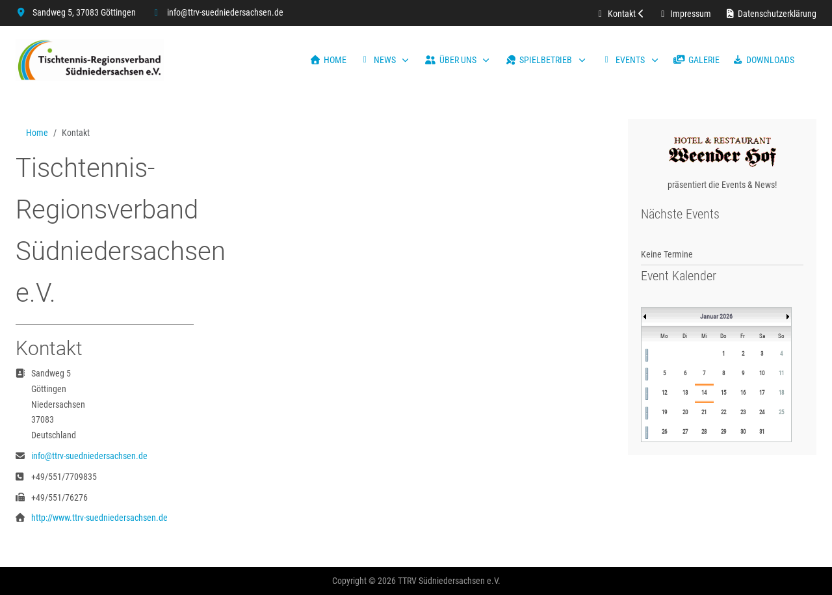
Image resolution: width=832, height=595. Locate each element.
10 (761, 373)
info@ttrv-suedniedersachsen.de (225, 12)
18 (781, 393)
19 (664, 412)
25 (781, 412)
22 (723, 412)
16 (743, 393)
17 (761, 393)
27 (685, 432)
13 (685, 393)
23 (743, 412)
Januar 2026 (716, 316)
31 (761, 432)
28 (704, 432)
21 (704, 412)
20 (685, 412)
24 (761, 412)
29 (723, 432)
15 (723, 393)
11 (781, 373)
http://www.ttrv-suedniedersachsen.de (99, 517)
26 (664, 432)
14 (704, 393)
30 (743, 432)
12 (664, 393)
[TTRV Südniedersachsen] (90, 60)
